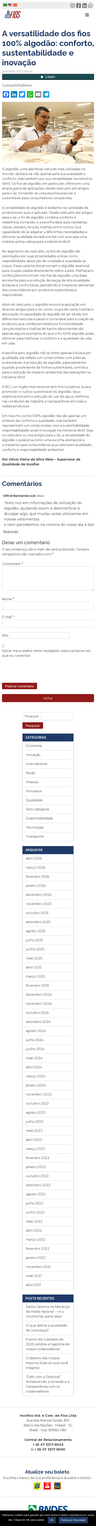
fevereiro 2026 (37, 877)
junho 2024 (35, 1049)
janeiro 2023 (36, 1167)
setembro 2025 (38, 922)
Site (5, 635)
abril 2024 (34, 1067)
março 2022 (35, 1239)
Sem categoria (37, 809)
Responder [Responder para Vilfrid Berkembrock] (10, 531)
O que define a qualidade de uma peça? (46, 1328)
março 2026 (35, 867)
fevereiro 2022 (37, 1249)
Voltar (48, 698)
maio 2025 (34, 958)
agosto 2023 (36, 1112)
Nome (8, 599)
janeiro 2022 (36, 1258)
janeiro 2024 (36, 1085)
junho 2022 (35, 1212)
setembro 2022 (38, 1185)
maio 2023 (34, 1131)
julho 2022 (34, 1203)
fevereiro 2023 (37, 1158)
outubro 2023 (37, 1103)
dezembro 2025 (39, 895)
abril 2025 (34, 967)
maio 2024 (34, 1058)
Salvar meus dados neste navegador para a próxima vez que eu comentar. (46, 653)
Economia (34, 746)
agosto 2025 (35, 931)
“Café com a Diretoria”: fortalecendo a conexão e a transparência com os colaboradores (47, 1384)
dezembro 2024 (39, 994)
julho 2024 (34, 1040)
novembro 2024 (39, 1004)
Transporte (35, 836)
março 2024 (35, 1076)
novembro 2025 (39, 904)
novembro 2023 (39, 1094)
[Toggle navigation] (87, 15)
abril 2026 (34, 858)
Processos (34, 791)
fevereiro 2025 (37, 985)
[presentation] (32, 673)
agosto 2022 (36, 1194)
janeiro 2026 (35, 886)
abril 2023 (34, 1140)
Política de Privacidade (73, 1520)
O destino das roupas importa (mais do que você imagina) (47, 1363)
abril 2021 (33, 1285)
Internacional (36, 764)
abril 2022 (34, 1230)
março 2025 (35, 976)
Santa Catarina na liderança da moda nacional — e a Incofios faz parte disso (48, 1311)
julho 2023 (34, 1122)
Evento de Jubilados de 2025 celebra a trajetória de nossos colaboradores (48, 1344)
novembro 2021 (38, 1267)
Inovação (33, 755)
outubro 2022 (37, 1176)
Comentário (12, 564)
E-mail (8, 617)
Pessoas (32, 782)
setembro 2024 (38, 1022)
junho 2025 (35, 949)
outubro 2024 (37, 1013)
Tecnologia (34, 827)
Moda (30, 773)
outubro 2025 (37, 913)
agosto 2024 (36, 1031)
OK (52, 1520)
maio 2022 (34, 1221)
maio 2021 (34, 1276)
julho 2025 (34, 940)
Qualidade (34, 800)
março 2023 (35, 1149)
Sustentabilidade (39, 818)
